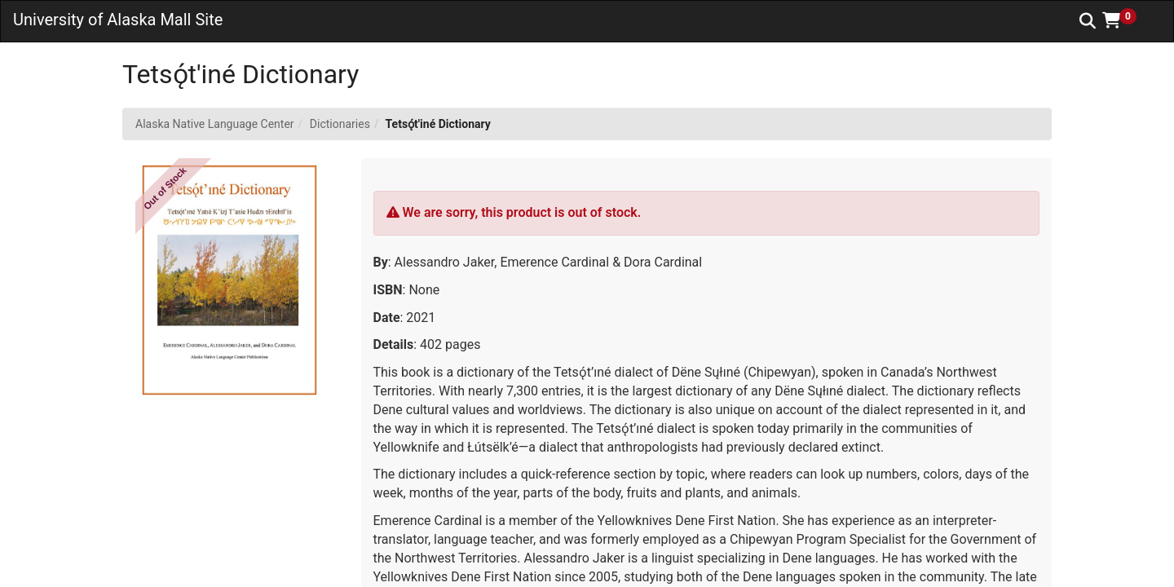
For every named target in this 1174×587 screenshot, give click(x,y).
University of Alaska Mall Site (118, 19)
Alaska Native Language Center (214, 123)
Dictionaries (340, 123)
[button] (1125, 20)
